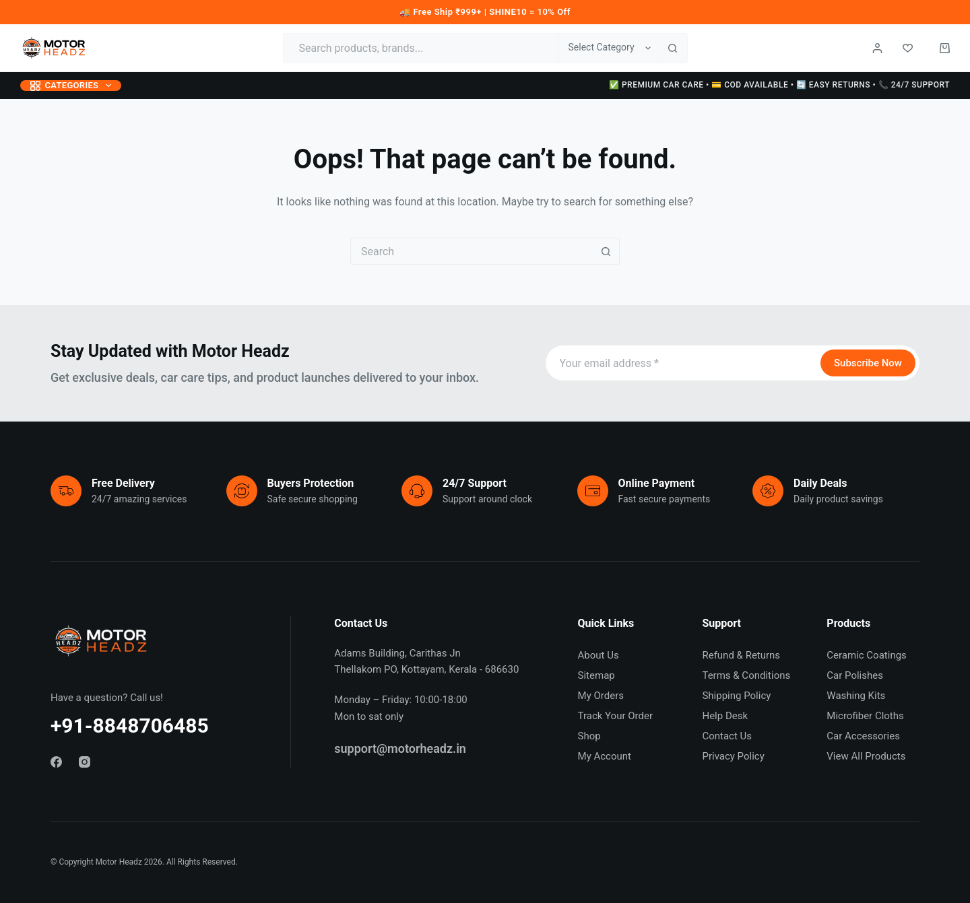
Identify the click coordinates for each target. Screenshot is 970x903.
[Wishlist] (908, 48)
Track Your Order (615, 716)
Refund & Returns (741, 655)
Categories (73, 85)
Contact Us (727, 736)
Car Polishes (855, 675)
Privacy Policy (733, 756)
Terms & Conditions (746, 675)
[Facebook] (56, 762)
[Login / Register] (877, 48)
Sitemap (596, 675)
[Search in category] (607, 48)
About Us (598, 655)
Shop (589, 736)
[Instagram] (84, 762)
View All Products (866, 756)
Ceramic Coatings (867, 655)
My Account (604, 756)
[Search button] (672, 48)
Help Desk (725, 716)
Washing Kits (856, 696)
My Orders (601, 696)
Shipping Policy (736, 696)
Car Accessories (863, 736)
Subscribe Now (868, 363)
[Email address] (682, 362)
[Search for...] (420, 48)
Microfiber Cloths (865, 716)
